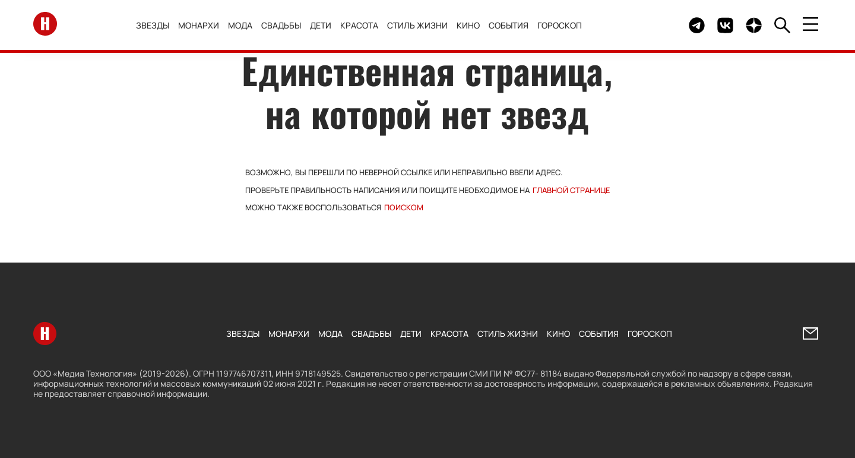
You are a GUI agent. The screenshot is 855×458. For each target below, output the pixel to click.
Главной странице (571, 190)
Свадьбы (284, 25)
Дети (323, 25)
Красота (362, 25)
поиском (403, 207)
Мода (243, 25)
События (511, 25)
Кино (471, 25)
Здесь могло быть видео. (652, 25)
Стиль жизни (420, 25)
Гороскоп (562, 25)
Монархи (201, 25)
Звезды (155, 25)
